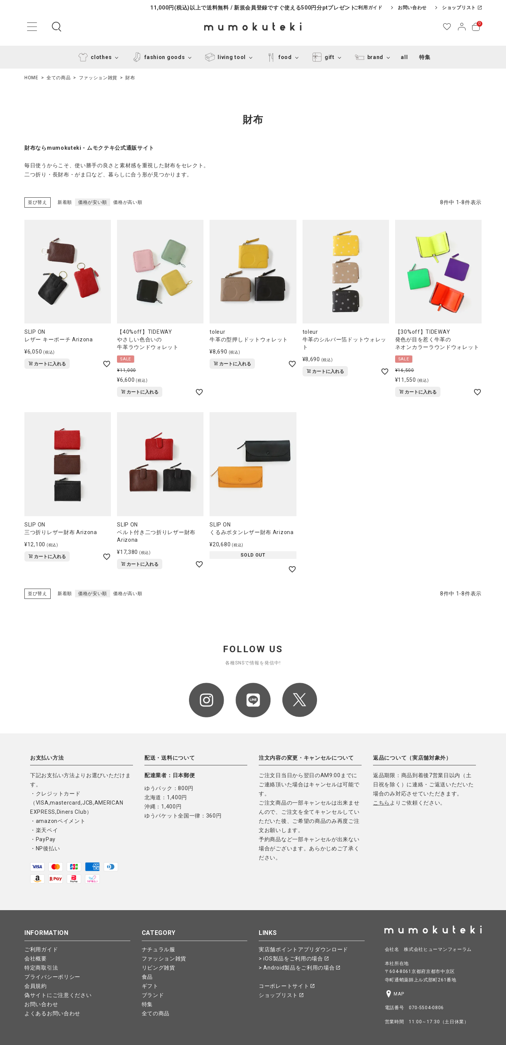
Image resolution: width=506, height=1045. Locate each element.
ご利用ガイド (368, 7)
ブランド (153, 995)
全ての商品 (58, 77)
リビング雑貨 (158, 968)
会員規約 (35, 986)
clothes (93, 57)
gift (322, 57)
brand (368, 57)
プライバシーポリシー (52, 977)
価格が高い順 (127, 202)
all (404, 57)
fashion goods (157, 57)
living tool (224, 57)
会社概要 (35, 958)
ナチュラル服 (158, 949)
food (277, 57)
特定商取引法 (41, 968)
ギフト (150, 986)
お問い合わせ (412, 7)
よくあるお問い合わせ (52, 1013)
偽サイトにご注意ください (57, 995)
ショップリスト (462, 7)
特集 (424, 57)
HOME (31, 77)
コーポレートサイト (286, 986)
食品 (147, 977)
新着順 (65, 202)
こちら (381, 803)
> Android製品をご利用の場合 (299, 968)
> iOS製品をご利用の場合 (293, 958)
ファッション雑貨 (98, 77)
